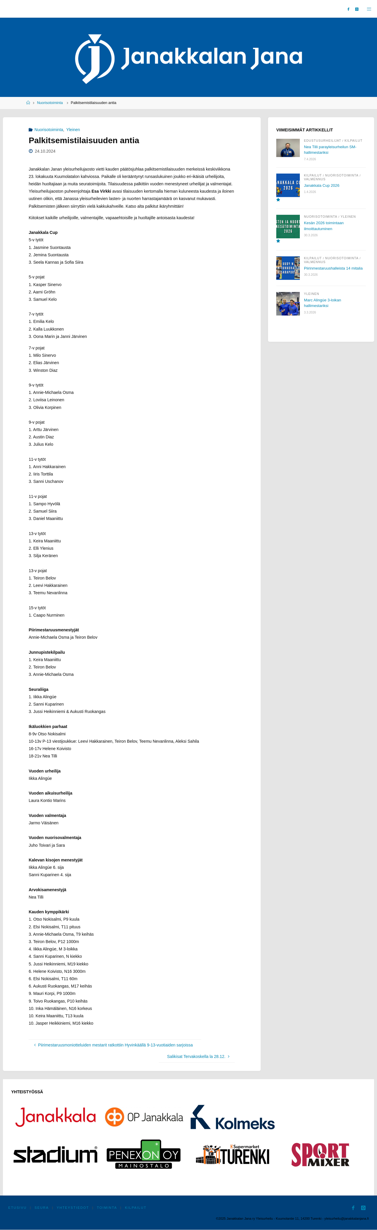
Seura (42, 1208)
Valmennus (315, 179)
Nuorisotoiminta (50, 103)
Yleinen (73, 129)
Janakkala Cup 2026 (323, 184)
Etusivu (17, 1208)
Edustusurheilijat (322, 140)
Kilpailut (354, 140)
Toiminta (107, 1208)
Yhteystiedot (73, 1208)
